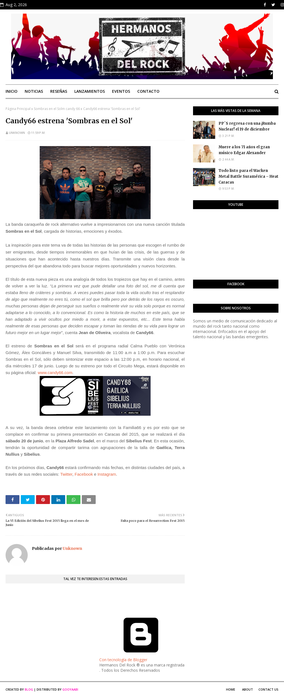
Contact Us (268, 689)
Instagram (107, 474)
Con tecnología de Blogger (140, 657)
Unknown (17, 133)
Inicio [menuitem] (11, 91)
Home (230, 689)
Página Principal (18, 108)
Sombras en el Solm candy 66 (57, 108)
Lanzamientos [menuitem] (89, 91)
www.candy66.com (55, 372)
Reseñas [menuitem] (58, 91)
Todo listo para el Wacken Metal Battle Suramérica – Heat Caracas (248, 176)
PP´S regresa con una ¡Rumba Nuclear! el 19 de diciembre (247, 126)
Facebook (84, 474)
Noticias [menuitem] (34, 91)
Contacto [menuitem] (148, 91)
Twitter (66, 474)
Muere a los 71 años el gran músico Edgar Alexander (244, 150)
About (247, 689)
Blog (29, 689)
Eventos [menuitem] (121, 91)
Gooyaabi (70, 689)
